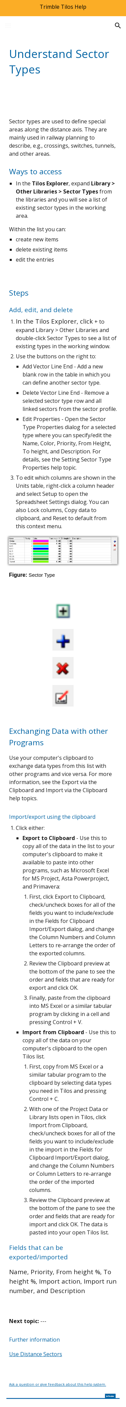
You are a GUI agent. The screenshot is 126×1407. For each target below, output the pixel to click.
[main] (63, 61)
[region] (63, 8)
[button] (8, 25)
